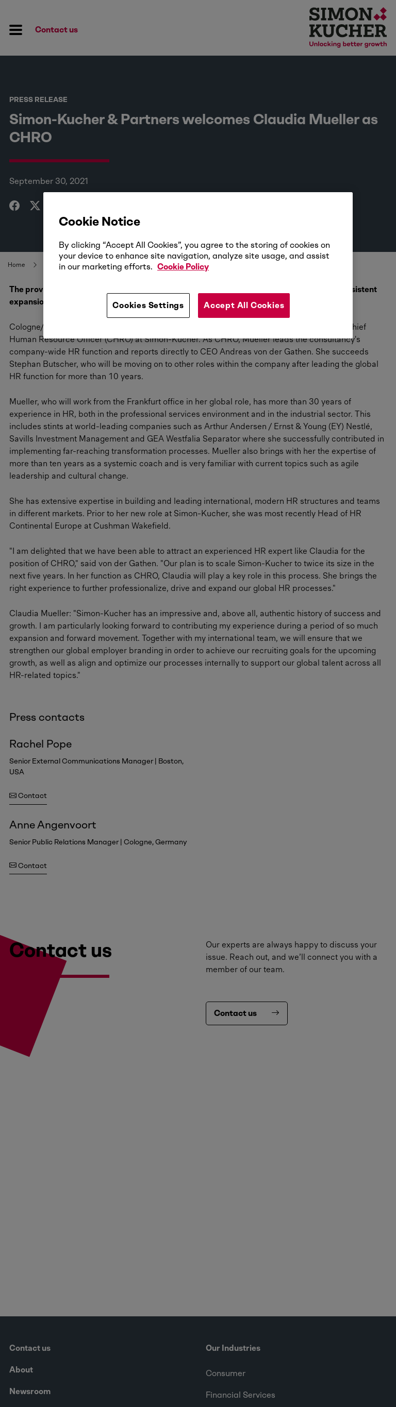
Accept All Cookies (244, 305)
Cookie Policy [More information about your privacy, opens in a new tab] (183, 267)
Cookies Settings (148, 305)
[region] (198, 265)
